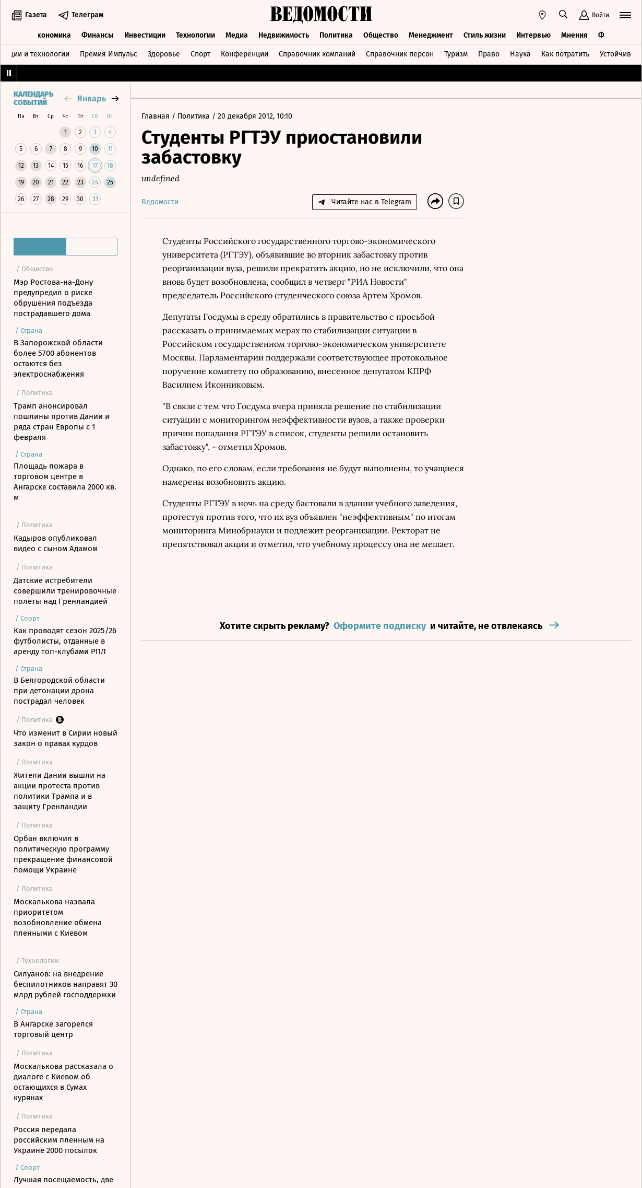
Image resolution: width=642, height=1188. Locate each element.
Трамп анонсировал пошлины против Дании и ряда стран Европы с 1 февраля (62, 421)
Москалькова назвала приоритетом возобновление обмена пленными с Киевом (58, 917)
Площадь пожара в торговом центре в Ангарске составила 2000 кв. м (65, 481)
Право (489, 54)
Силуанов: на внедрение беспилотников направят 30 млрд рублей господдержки (65, 984)
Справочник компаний (317, 54)
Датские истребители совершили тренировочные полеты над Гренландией (65, 591)
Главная (156, 116)
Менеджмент (431, 35)
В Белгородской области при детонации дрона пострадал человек (59, 690)
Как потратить (565, 54)
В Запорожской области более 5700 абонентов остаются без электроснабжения (58, 358)
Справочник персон (400, 54)
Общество (380, 35)
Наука (520, 54)
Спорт (200, 54)
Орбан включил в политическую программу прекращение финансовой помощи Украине (63, 854)
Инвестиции (144, 35)
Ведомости (160, 201)
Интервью (533, 35)
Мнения (574, 35)
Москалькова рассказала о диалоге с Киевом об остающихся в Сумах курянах (63, 1082)
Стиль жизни (484, 35)
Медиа (236, 35)
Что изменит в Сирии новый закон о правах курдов (65, 738)
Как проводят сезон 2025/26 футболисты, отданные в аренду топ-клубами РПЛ (65, 641)
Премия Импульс (108, 54)
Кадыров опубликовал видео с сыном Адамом (56, 543)
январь (91, 98)
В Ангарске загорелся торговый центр (53, 1029)
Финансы (97, 35)
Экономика (52, 35)
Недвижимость (283, 35)
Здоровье (164, 54)
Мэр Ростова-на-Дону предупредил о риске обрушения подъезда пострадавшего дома (53, 297)
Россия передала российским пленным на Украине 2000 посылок (59, 1140)
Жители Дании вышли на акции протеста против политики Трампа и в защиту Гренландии (59, 791)
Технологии (195, 35)
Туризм (456, 54)
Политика (336, 35)
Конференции (244, 54)
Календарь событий (33, 98)
